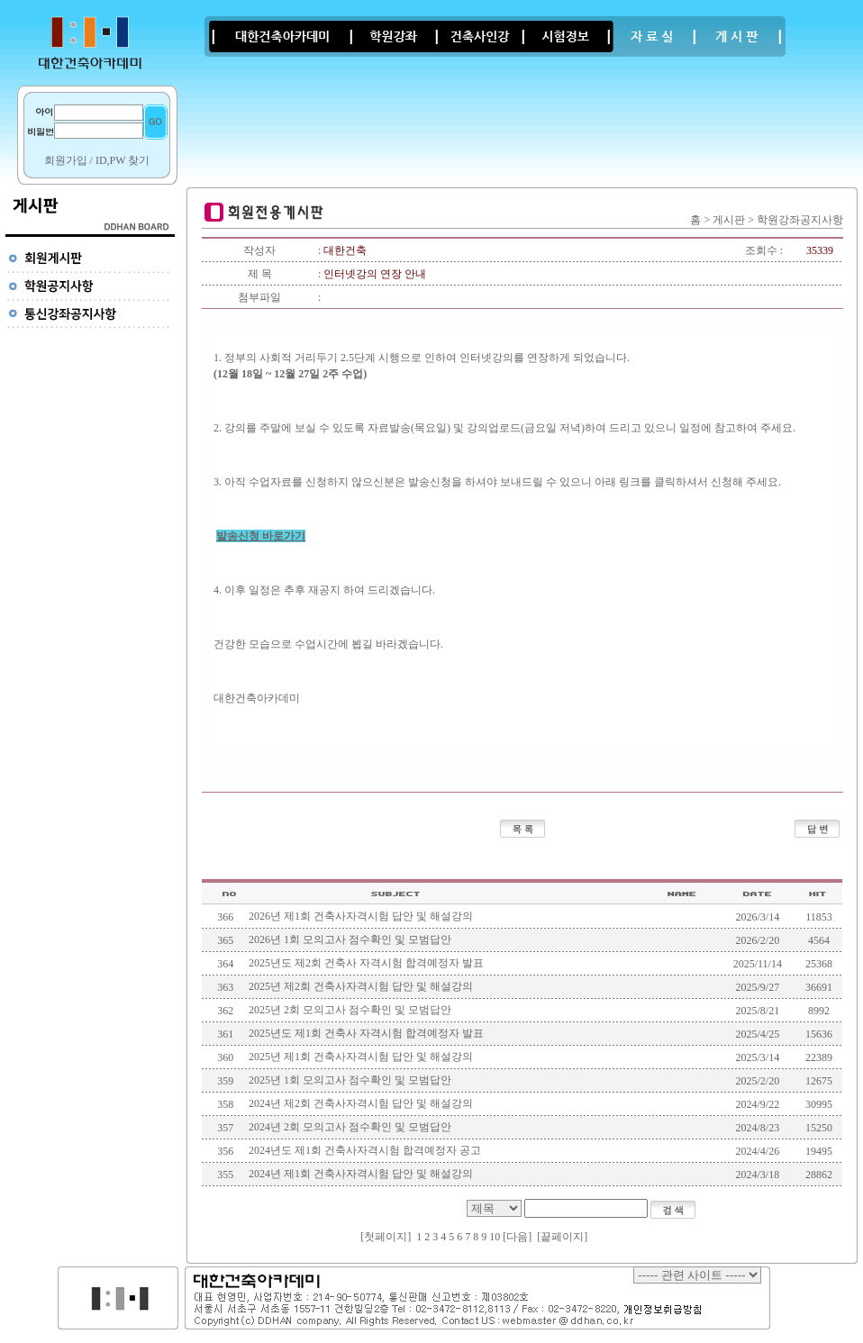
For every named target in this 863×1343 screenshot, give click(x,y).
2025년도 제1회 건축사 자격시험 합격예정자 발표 (366, 1033)
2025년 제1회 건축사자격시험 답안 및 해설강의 (361, 1056)
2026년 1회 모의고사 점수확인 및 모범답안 (350, 939)
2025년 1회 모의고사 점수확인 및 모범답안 (350, 1080)
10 (494, 1236)
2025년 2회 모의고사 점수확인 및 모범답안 (350, 1009)
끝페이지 (562, 1236)
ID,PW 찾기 (122, 160)
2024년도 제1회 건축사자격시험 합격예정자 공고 (365, 1150)
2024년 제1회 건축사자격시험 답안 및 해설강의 (361, 1173)
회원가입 (65, 160)
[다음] (517, 1236)
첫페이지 (385, 1236)
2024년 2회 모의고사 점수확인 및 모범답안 (350, 1127)
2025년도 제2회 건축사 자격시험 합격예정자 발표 (366, 963)
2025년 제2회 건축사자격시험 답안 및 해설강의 (361, 986)
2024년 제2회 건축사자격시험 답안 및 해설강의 (361, 1103)
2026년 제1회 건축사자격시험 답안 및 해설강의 (361, 916)
